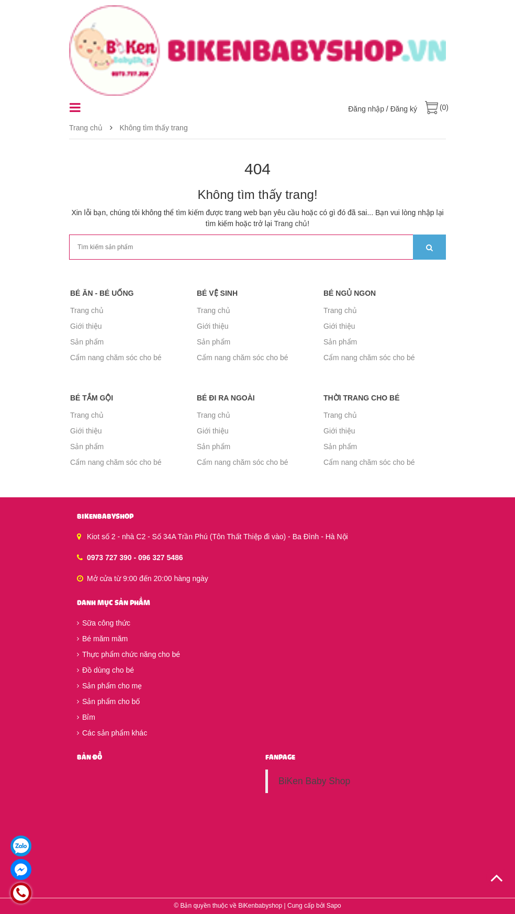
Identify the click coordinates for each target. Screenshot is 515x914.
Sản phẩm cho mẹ (109, 686)
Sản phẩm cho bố (108, 701)
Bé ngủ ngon (349, 293)
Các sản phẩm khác (112, 733)
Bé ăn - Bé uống (101, 293)
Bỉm (86, 717)
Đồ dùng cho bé (105, 670)
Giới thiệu (86, 326)
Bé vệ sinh (217, 293)
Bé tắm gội (91, 398)
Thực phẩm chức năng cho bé (128, 654)
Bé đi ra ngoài (226, 398)
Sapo (334, 905)
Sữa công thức (103, 623)
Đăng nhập (366, 109)
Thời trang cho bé (361, 398)
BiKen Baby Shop (314, 781)
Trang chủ (291, 223)
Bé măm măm (102, 639)
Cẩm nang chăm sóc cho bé (116, 357)
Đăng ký (403, 109)
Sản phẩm (87, 342)
